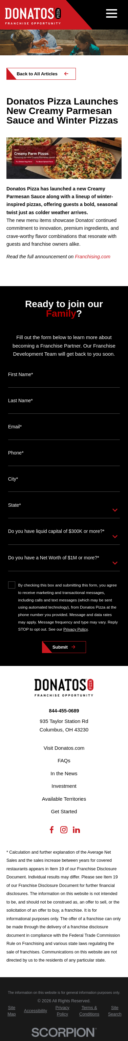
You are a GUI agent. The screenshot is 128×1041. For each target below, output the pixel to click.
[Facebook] (51, 831)
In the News (63, 773)
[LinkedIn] (76, 831)
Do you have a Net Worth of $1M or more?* (53, 557)
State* (14, 505)
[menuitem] (11, 1011)
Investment (63, 786)
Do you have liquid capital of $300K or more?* (56, 531)
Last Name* (20, 400)
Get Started (64, 811)
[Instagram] (63, 831)
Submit (60, 647)
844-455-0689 (64, 710)
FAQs (64, 760)
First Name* (20, 374)
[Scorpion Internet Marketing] (64, 1032)
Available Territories (64, 799)
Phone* (16, 453)
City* (13, 479)
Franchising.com (92, 256)
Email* (15, 426)
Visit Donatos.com (64, 748)
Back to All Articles (37, 73)
